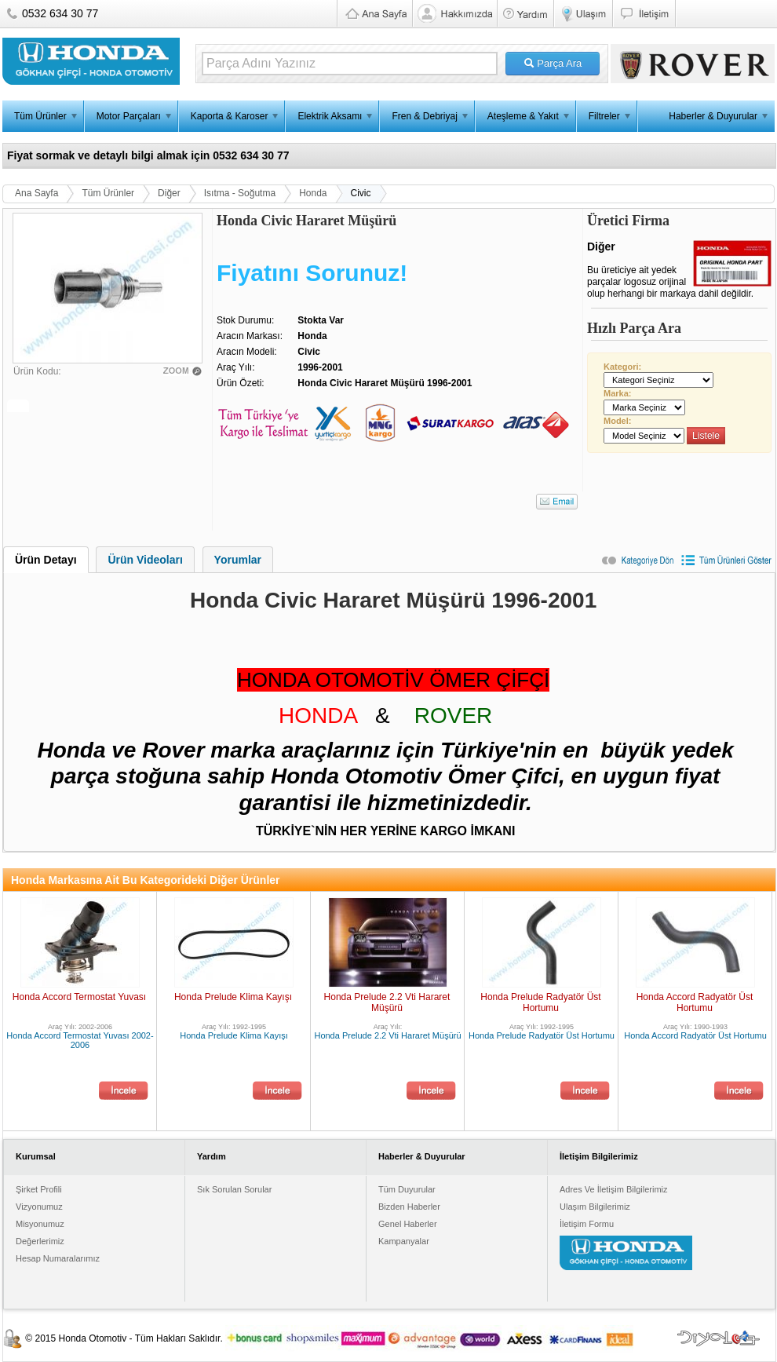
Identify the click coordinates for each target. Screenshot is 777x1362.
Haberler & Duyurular (713, 116)
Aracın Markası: (250, 335)
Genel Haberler (407, 1224)
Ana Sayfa (36, 193)
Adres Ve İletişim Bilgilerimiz (614, 1189)
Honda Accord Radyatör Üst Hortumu (695, 1002)
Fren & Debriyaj (424, 116)
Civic (361, 193)
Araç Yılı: (235, 367)
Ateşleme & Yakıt (523, 116)
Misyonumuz (40, 1224)
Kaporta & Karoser (229, 116)
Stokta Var (320, 320)
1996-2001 (319, 367)
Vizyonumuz (39, 1206)
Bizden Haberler (409, 1206)
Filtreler (604, 116)
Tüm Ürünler (40, 116)
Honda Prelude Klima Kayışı (233, 996)
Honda (312, 193)
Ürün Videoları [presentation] (145, 559)
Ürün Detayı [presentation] (46, 559)
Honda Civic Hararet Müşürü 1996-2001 (384, 383)
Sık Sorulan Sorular (234, 1189)
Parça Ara (552, 63)
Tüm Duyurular (407, 1189)
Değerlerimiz (40, 1241)
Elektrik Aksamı (329, 116)
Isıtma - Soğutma (239, 193)
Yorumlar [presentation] (237, 559)
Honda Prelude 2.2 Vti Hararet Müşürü (387, 1002)
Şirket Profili (39, 1189)
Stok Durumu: (245, 320)
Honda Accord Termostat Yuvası (79, 996)
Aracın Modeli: (247, 351)
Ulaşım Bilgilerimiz (595, 1206)
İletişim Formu (587, 1224)
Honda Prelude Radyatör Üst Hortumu (540, 1002)
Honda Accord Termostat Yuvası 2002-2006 (79, 1040)
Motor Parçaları (129, 116)
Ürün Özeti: (240, 383)
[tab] (46, 559)
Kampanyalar (403, 1241)
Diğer (169, 193)
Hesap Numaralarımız (58, 1258)
